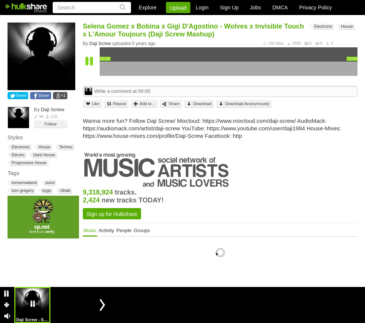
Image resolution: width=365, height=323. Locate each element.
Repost (116, 104)
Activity (106, 230)
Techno (65, 147)
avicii (49, 183)
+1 (63, 95)
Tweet (20, 95)
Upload (178, 8)
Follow (51, 124)
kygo (46, 190)
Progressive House (29, 163)
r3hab (64, 190)
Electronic (20, 147)
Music (90, 230)
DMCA (280, 8)
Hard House (43, 155)
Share (43, 95)
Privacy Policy (315, 8)
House (43, 147)
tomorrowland (24, 183)
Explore (148, 8)
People (123, 230)
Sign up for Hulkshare (112, 214)
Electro (17, 155)
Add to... (144, 104)
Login (202, 8)
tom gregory (22, 190)
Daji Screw (52, 109)
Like (92, 104)
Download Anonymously (244, 104)
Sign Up (229, 8)
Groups (142, 230)
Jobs (255, 8)
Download (199, 104)
